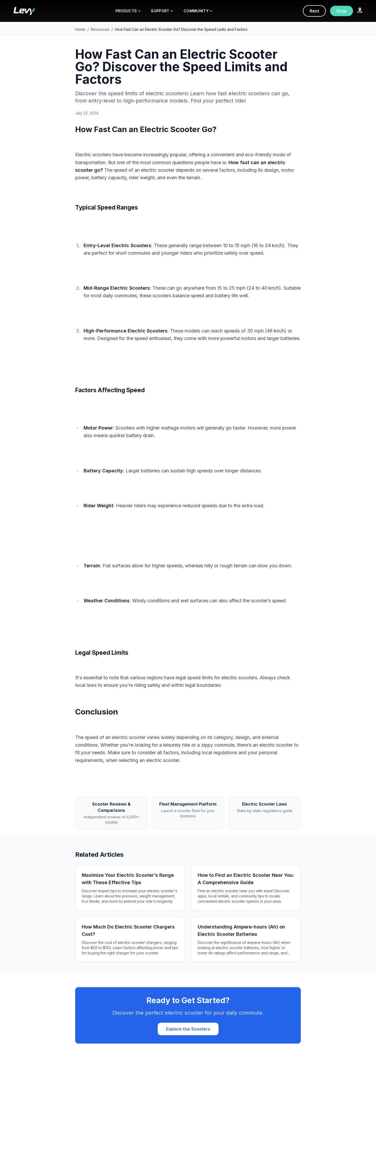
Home (80, 29)
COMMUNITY (198, 11)
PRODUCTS (128, 11)
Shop (341, 11)
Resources (100, 29)
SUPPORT (162, 11)
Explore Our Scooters (188, 1029)
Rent (314, 11)
